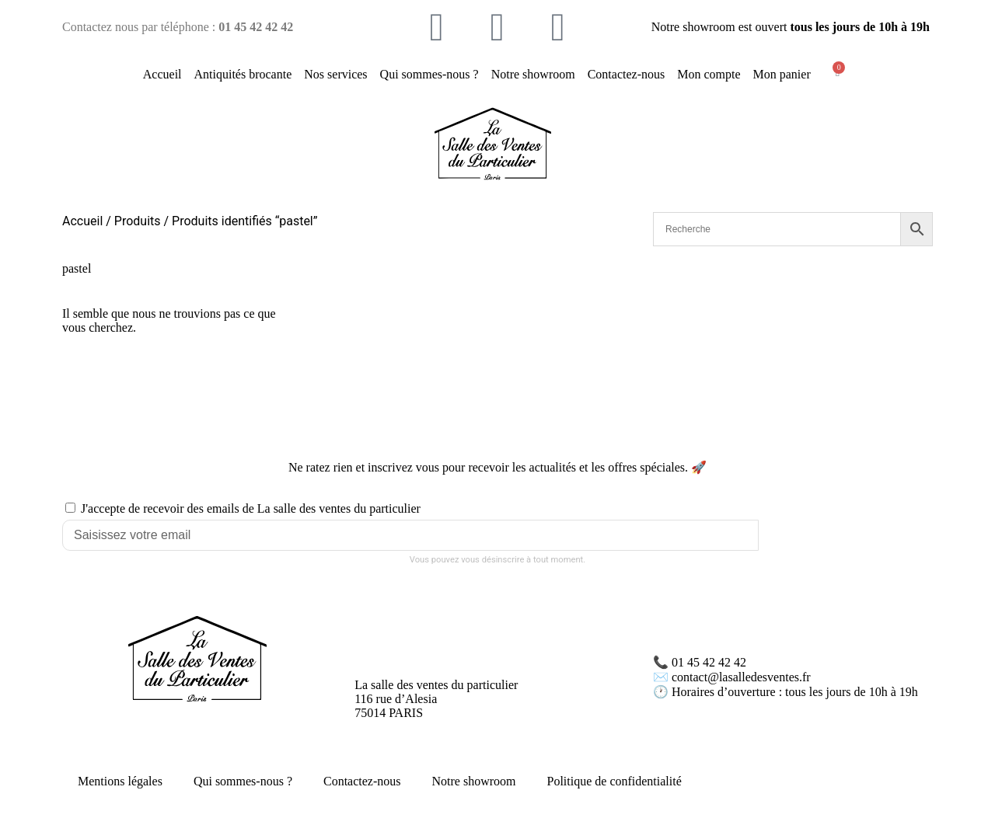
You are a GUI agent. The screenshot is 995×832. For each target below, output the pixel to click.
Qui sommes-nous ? (429, 74)
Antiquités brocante (243, 74)
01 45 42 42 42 (709, 662)
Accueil (162, 74)
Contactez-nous (626, 74)
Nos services (335, 74)
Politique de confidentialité (614, 781)
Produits (137, 221)
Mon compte (708, 74)
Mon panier (782, 74)
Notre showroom (533, 74)
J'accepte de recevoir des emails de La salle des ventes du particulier (251, 508)
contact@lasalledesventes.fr (741, 677)
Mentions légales (120, 781)
